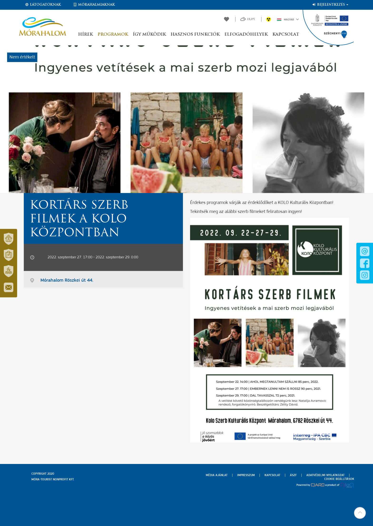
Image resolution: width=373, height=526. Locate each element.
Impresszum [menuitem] (246, 475)
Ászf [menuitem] (293, 475)
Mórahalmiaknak (94, 5)
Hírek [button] (85, 35)
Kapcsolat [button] (285, 35)
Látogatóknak (43, 5)
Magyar (288, 19)
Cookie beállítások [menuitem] (339, 479)
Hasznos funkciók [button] (195, 35)
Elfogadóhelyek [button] (246, 35)
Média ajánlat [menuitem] (216, 475)
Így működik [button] (149, 35)
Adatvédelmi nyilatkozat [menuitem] (325, 475)
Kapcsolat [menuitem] (272, 475)
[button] (360, 513)
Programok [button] (113, 35)
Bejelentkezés (330, 5)
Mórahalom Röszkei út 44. (66, 280)
